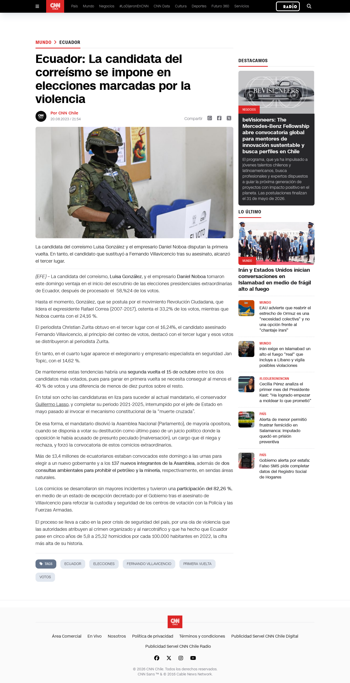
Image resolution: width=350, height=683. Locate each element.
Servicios (241, 6)
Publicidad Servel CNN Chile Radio (178, 646)
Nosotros (117, 636)
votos (45, 577)
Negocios (106, 6)
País (74, 6)
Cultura (181, 6)
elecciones (104, 563)
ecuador (69, 42)
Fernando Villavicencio (149, 563)
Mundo (88, 6)
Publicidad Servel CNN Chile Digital (264, 636)
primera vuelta (197, 563)
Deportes (199, 6)
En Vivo (95, 636)
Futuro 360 (220, 6)
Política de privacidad (152, 636)
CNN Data (162, 6)
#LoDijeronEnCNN (134, 6)
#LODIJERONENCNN (274, 378)
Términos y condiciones (202, 636)
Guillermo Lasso (52, 404)
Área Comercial (66, 636)
